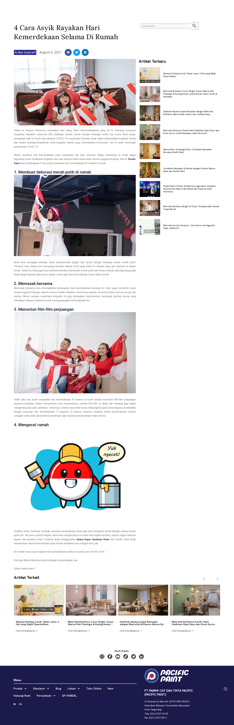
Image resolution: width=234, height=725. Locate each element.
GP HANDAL (182, 6)
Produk (61, 6)
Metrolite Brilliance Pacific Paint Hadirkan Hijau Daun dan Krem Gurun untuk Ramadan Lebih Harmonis (191, 132)
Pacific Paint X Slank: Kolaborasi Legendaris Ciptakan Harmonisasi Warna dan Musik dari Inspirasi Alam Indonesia (189, 189)
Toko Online (118, 6)
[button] (223, 6)
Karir (131, 6)
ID (212, 6)
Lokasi (103, 6)
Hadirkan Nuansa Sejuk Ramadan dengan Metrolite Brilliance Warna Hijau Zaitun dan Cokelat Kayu (188, 113)
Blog (91, 6)
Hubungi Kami (145, 6)
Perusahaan (164, 6)
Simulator (77, 6)
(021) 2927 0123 (159, 713)
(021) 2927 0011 (158, 717)
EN (217, 6)
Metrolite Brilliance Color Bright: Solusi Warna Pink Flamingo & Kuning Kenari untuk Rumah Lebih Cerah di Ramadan (190, 94)
